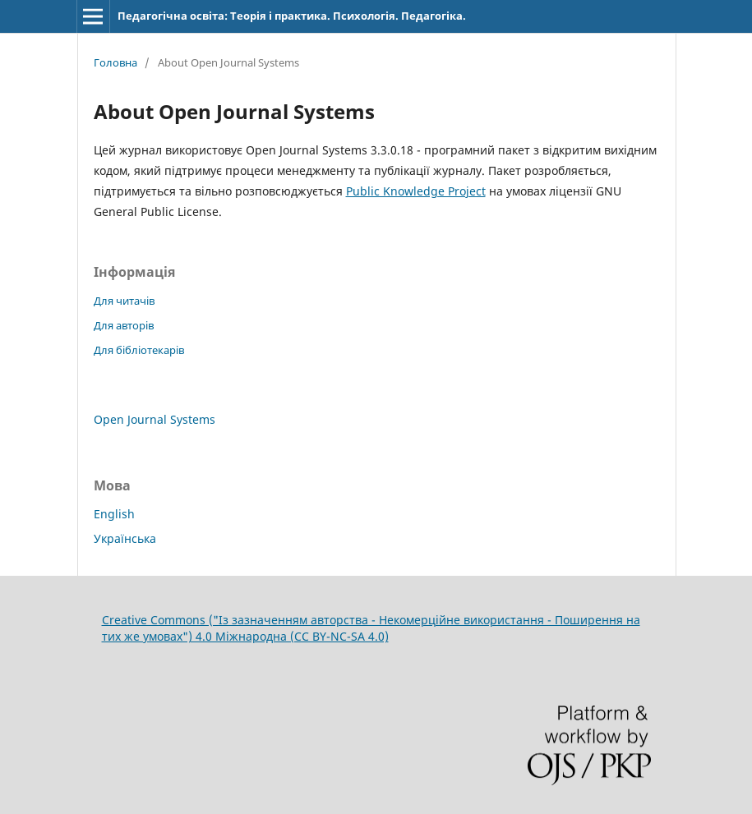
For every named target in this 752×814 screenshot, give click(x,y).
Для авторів (124, 325)
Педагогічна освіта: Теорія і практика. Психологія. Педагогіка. (292, 15)
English (114, 514)
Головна (115, 62)
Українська (125, 538)
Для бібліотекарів (139, 350)
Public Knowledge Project (416, 191)
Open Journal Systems (154, 419)
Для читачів (124, 300)
